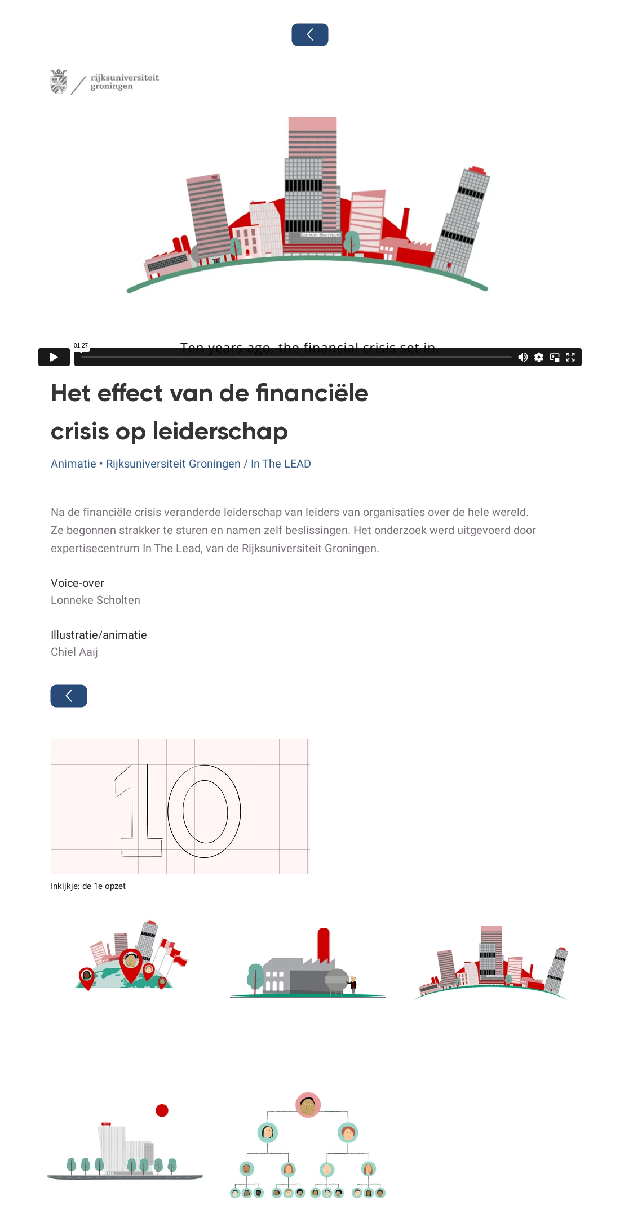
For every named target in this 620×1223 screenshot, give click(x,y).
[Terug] (310, 35)
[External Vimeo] (310, 215)
